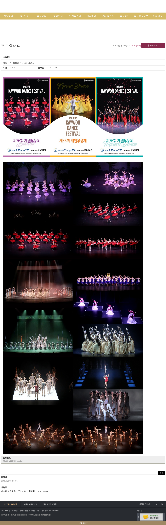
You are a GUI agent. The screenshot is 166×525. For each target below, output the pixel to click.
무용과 (127, 45)
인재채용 (157, 16)
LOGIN (126, 6)
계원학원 (8, 16)
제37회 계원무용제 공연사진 (13, 491)
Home (111, 45)
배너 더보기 (164, 510)
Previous (138, 517)
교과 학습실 (108, 16)
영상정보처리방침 (50, 504)
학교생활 (41, 16)
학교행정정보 (141, 16)
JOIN (133, 6)
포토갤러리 (136, 45)
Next (164, 517)
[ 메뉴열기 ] (153, 45)
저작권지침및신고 (30, 504)
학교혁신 (124, 16)
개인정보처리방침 (10, 504)
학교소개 (25, 16)
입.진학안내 (74, 16)
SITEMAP (142, 6)
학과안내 (58, 16)
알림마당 (91, 16)
